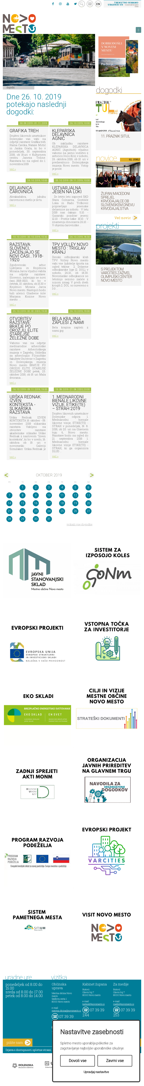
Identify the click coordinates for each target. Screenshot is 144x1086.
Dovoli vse (77, 1060)
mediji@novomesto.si (123, 1004)
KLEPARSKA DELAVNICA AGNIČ (63, 134)
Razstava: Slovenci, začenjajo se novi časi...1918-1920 (26, 252)
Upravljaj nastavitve (96, 1072)
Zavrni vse (115, 1060)
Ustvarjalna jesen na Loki (67, 190)
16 (36, 503)
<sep (6, 475)
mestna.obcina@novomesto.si (66, 1010)
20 (88, 503)
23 (36, 511)
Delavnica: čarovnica (21, 190)
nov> (91, 475)
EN (98, 4)
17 (49, 503)
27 (88, 511)
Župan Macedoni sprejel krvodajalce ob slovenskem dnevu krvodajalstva (117, 201)
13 (88, 495)
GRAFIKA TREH (24, 130)
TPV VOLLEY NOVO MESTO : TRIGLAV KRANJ (70, 248)
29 (22, 519)
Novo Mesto (28, 23)
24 (49, 511)
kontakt (90, 4)
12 (75, 495)
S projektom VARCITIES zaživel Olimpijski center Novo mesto (116, 275)
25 (62, 511)
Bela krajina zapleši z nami (68, 320)
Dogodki (11, 87)
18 (62, 503)
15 (22, 503)
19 (75, 503)
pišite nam (19, 1042)
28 (9, 519)
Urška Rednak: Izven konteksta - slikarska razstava (25, 404)
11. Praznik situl (115, 136)
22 (22, 511)
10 (49, 495)
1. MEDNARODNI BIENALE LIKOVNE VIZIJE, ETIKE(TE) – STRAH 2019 (69, 402)
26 (75, 511)
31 (49, 519)
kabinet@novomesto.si (93, 1004)
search (81, 4)
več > (13, 169)
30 (36, 519)
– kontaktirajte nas (123, 4)
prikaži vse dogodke (79, 524)
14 (9, 503)
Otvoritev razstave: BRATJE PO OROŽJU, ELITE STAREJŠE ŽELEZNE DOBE (24, 328)
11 (62, 495)
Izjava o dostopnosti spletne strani (28, 1050)
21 (9, 511)
